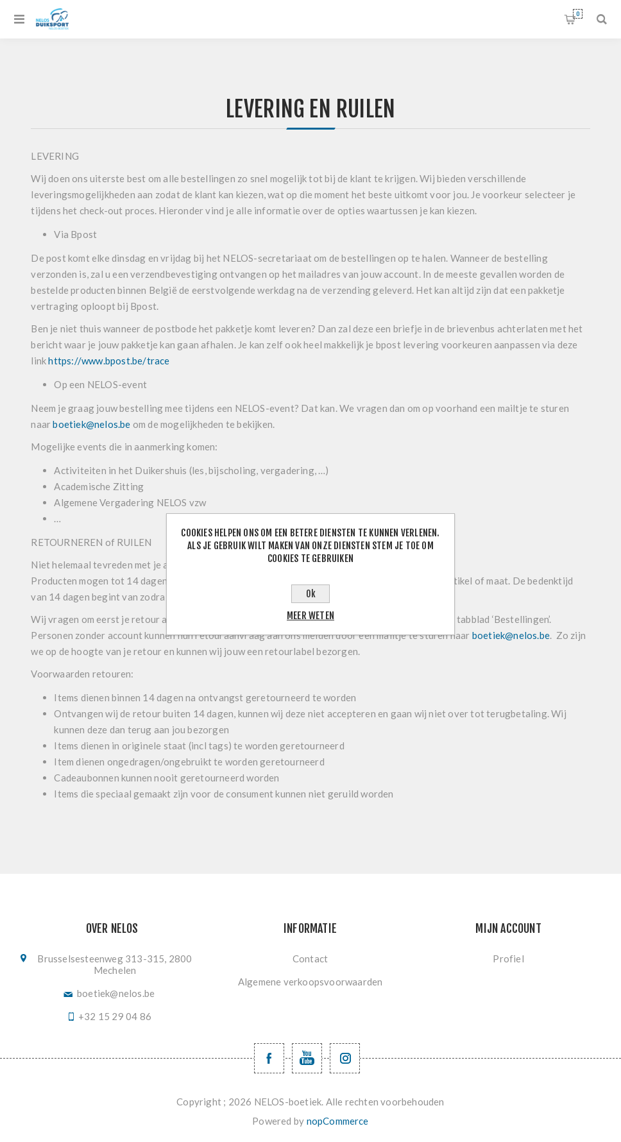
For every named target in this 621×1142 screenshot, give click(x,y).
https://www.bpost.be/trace (108, 360)
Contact (310, 958)
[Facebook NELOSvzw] (269, 1058)
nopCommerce (338, 1121)
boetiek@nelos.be (91, 424)
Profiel (508, 958)
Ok (311, 593)
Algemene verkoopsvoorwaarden (310, 981)
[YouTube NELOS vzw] (307, 1058)
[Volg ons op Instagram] (345, 1058)
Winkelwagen (578, 14)
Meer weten (310, 615)
